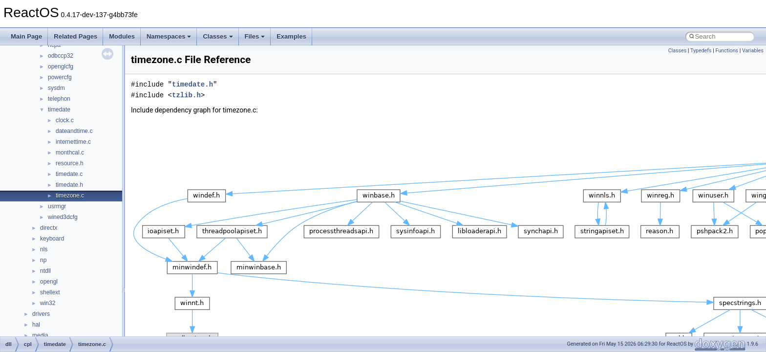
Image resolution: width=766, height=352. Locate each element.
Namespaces (169, 36)
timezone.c (70, 195)
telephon (59, 98)
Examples (291, 36)
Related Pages (75, 36)
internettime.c (73, 141)
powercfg (60, 77)
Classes (218, 36)
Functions (726, 50)
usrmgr (57, 206)
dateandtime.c (74, 131)
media (40, 335)
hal (36, 324)
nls (43, 249)
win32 (47, 303)
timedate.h (69, 184)
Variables (753, 50)
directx (48, 227)
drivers (41, 313)
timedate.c (69, 174)
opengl (49, 281)
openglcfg (60, 66)
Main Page (26, 36)
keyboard (52, 238)
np (43, 260)
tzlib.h (186, 95)
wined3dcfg (63, 217)
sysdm (56, 88)
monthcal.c (70, 152)
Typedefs (701, 50)
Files (255, 36)
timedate (59, 109)
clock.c (65, 120)
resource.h (70, 163)
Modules (122, 36)
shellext (50, 292)
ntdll (45, 270)
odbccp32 (60, 55)
